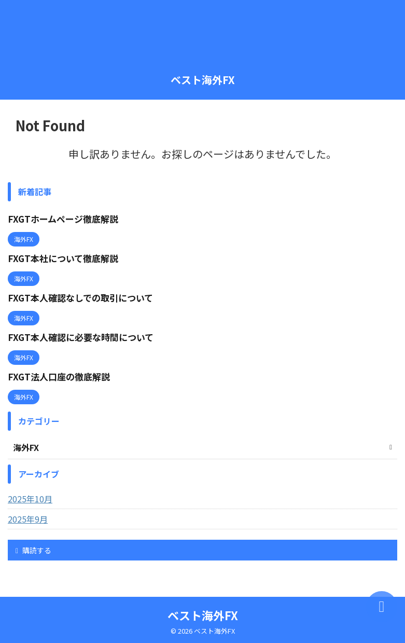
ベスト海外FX (203, 79)
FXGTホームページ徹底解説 (65, 218)
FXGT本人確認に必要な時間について (84, 335)
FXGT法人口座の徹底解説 (61, 374)
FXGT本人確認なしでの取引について (84, 296)
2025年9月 (28, 516)
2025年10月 (30, 496)
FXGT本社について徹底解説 (65, 257)
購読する (33, 547)
